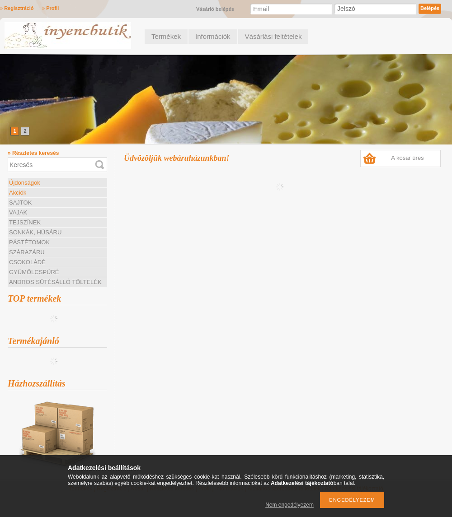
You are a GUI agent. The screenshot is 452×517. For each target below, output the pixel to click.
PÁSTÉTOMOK (29, 242)
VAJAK (18, 212)
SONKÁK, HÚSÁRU (35, 232)
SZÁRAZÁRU (27, 252)
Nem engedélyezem (289, 505)
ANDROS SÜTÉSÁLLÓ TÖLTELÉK (55, 282)
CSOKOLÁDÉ (27, 262)
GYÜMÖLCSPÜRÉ (34, 272)
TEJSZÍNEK (25, 222)
